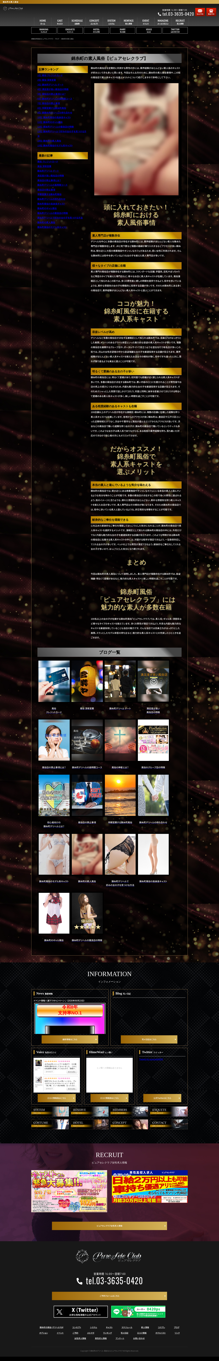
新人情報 (145, 1331)
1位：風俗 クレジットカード (50, 75)
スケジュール (127, 1331)
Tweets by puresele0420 (151, 1061)
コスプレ (161, 1331)
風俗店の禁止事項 (46, 189)
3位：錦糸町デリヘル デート (50, 84)
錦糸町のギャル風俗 (47, 208)
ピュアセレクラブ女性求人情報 (109, 1229)
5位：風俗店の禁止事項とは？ (51, 94)
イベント (60, 1337)
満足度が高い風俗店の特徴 (50, 175)
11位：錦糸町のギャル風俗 (50, 122)
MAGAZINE (162, 26)
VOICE (149, 34)
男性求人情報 (101, 1342)
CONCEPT (94, 26)
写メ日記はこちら (149, 1041)
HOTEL (96, 34)
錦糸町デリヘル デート (48, 170)
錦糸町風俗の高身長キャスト (51, 203)
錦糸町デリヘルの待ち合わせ (51, 199)
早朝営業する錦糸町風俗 (49, 194)
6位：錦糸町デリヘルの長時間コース (54, 98)
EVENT (145, 26)
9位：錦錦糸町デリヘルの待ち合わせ (54, 112)
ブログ (176, 1331)
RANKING (43, 34)
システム (93, 1331)
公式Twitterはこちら (162, 1101)
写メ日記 (124, 1337)
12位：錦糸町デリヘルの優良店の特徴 (55, 126)
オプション (43, 1337)
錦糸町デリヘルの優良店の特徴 (52, 213)
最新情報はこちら (69, 1041)
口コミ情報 (142, 1337)
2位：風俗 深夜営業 (46, 79)
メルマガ (90, 1337)
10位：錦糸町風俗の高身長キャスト (54, 117)
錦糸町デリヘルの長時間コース (52, 185)
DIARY (122, 34)
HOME (43, 26)
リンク (177, 1337)
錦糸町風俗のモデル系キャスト (52, 227)
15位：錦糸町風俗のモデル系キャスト (55, 145)
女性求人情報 (80, 1342)
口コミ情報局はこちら (56, 1101)
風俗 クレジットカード (47, 161)
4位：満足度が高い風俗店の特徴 (53, 89)
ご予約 (75, 1337)
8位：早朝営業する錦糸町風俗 (51, 108)
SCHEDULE (77, 26)
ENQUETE (70, 34)
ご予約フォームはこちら (109, 1300)
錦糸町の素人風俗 (46, 222)
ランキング (107, 1337)
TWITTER (175, 34)
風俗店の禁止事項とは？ (49, 180)
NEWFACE (129, 26)
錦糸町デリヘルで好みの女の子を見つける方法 (60, 217)
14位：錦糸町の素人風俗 (49, 140)
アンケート (120, 1342)
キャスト (109, 1331)
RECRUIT (180, 26)
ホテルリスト (160, 1337)
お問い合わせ (139, 1342)
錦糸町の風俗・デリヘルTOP (51, 1331)
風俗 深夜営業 (44, 166)
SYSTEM (111, 26)
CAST (60, 26)
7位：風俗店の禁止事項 (48, 103)
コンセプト (76, 1331)
